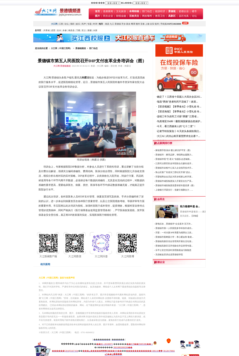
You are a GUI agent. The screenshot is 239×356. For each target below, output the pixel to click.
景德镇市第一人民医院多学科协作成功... (174, 228)
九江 (112, 24)
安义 (84, 30)
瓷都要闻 (108, 11)
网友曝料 (147, 16)
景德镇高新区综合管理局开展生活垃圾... (174, 241)
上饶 (147, 24)
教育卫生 (160, 16)
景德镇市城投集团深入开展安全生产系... (174, 181)
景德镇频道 (80, 48)
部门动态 (147, 11)
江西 (61, 24)
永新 (95, 30)
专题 (89, 24)
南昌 (107, 24)
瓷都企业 (184, 11)
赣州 (138, 24)
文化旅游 (121, 11)
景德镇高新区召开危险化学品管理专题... (174, 246)
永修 (64, 30)
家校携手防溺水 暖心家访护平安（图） (173, 150)
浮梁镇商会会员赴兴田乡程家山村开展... (174, 176)
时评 (95, 24)
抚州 (157, 24)
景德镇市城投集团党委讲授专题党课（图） (175, 185)
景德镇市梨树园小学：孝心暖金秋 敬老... (174, 237)
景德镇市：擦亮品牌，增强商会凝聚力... (174, 154)
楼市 (194, 11)
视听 (72, 24)
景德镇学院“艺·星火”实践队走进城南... (173, 159)
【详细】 (195, 216)
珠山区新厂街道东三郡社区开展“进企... (173, 172)
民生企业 (108, 16)
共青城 (46, 30)
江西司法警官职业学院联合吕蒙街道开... (174, 163)
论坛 (194, 16)
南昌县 (71, 30)
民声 (84, 24)
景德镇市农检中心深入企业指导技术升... (174, 168)
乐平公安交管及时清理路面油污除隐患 (173, 250)
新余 (128, 24)
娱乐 (78, 24)
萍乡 (123, 24)
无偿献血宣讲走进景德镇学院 (169, 254)
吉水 (59, 30)
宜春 (142, 24)
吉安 (152, 24)
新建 (89, 30)
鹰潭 (133, 24)
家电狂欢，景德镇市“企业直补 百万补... (173, 224)
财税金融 (121, 16)
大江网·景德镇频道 (62, 66)
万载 (78, 30)
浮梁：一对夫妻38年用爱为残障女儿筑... (174, 232)
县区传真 (184, 16)
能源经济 (160, 11)
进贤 (53, 30)
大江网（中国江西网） (61, 48)
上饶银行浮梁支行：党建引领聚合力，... (174, 190)
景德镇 (118, 24)
